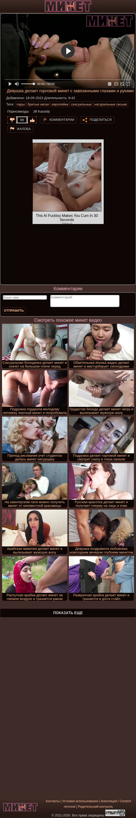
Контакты (53, 801)
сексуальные (81, 104)
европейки (60, 104)
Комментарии (61, 119)
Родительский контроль (95, 806)
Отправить (14, 310)
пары (21, 104)
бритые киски (38, 104)
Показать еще (68, 613)
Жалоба (24, 129)
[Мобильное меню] (4, 6)
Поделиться (100, 119)
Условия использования (80, 801)
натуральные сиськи (110, 104)
